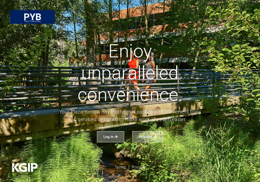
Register (148, 137)
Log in (110, 137)
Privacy (138, 167)
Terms (120, 167)
